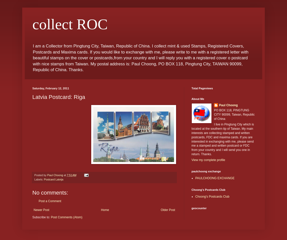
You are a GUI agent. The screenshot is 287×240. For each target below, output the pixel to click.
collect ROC (70, 24)
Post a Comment (50, 201)
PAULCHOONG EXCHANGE (214, 178)
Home (105, 210)
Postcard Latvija (53, 179)
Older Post (168, 210)
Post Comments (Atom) (66, 217)
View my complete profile (208, 160)
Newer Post (41, 210)
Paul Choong (228, 105)
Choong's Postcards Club (212, 196)
